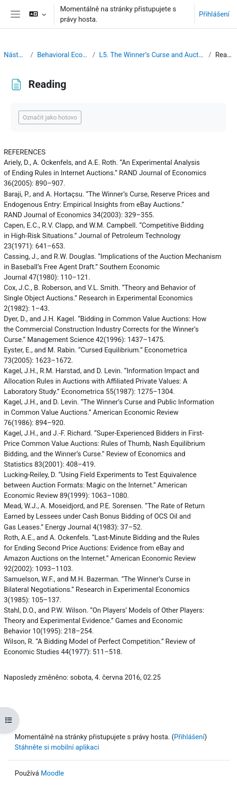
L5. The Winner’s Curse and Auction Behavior (152, 55)
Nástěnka (15, 55)
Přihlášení (214, 14)
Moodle (52, 773)
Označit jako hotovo (50, 117)
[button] (37, 14)
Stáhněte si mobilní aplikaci (57, 747)
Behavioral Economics (62, 55)
